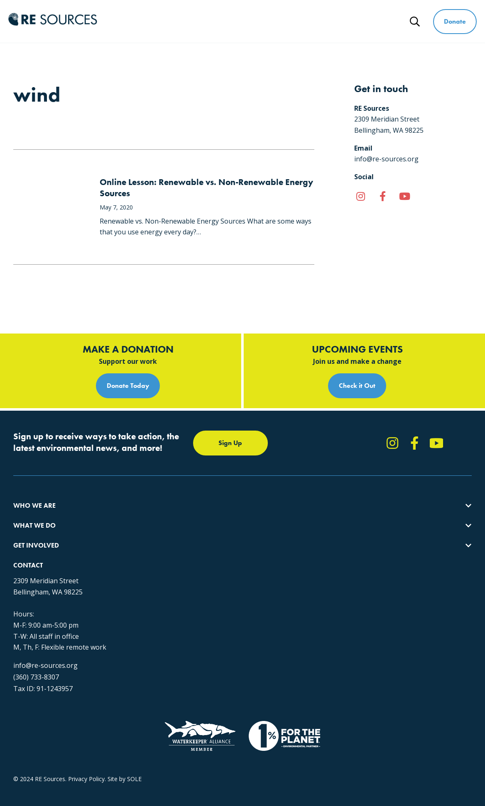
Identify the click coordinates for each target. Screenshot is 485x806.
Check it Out (357, 385)
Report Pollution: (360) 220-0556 (274, 531)
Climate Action (139, 531)
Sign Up (230, 442)
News (391, 21)
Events (240, 561)
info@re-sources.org (381, 599)
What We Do (228, 21)
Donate (455, 21)
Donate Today (128, 385)
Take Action (247, 516)
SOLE (134, 732)
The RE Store (137, 576)
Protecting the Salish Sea (153, 516)
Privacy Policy (86, 732)
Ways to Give (343, 21)
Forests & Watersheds (150, 561)
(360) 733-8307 (371, 610)
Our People (28, 546)
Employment (30, 561)
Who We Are (171, 21)
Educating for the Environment (160, 546)
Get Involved (285, 21)
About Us (25, 516)
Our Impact (28, 531)
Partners (24, 576)
